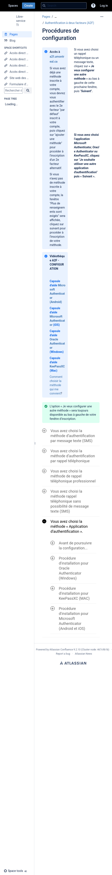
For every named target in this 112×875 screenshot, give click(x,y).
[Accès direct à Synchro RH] (17, 65)
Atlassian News (83, 653)
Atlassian (73, 663)
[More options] (102, 17)
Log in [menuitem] (104, 5)
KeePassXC (57, 366)
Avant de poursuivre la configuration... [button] (71, 545)
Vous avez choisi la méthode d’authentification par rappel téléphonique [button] (68, 456)
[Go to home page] (4, 5)
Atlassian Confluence (61, 649)
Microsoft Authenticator (57, 320)
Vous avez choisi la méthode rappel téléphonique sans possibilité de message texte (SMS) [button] (65, 501)
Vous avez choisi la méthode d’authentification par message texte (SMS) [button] (68, 436)
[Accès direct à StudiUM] (17, 53)
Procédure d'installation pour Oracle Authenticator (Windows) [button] (69, 568)
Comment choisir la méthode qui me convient (56, 385)
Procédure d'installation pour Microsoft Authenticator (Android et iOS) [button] (69, 618)
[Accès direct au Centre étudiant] (17, 59)
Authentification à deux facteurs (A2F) (69, 23)
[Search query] (64, 5)
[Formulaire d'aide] (17, 84)
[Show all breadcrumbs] (55, 17)
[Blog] (17, 40)
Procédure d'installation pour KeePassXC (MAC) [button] (70, 593)
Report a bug (63, 653)
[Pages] (17, 34)
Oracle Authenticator (57, 343)
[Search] (44, 5)
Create (28, 5)
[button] (93, 5)
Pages (46, 16)
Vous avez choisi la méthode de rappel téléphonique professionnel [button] (69, 476)
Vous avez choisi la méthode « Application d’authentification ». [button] (65, 526)
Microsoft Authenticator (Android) (57, 294)
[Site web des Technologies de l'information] (17, 78)
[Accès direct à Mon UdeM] (17, 72)
